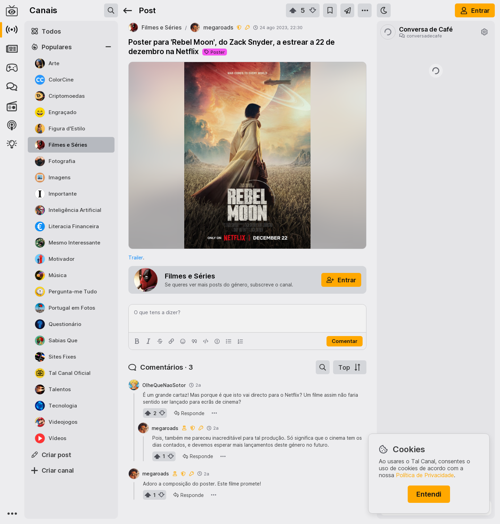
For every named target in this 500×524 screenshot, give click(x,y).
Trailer (135, 257)
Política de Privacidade (425, 475)
